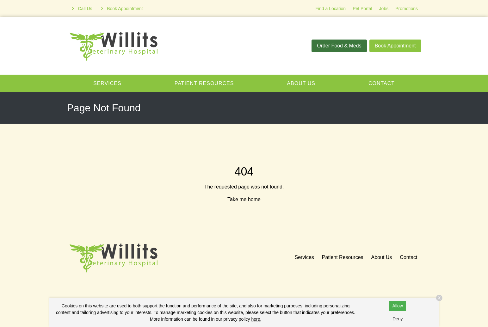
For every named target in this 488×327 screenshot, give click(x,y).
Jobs (384, 8)
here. (256, 319)
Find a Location (330, 8)
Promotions (406, 8)
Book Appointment (395, 45)
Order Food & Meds (339, 45)
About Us (301, 83)
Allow (397, 305)
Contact (381, 83)
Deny (397, 318)
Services (107, 83)
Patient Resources (204, 83)
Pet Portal (362, 8)
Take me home (244, 199)
